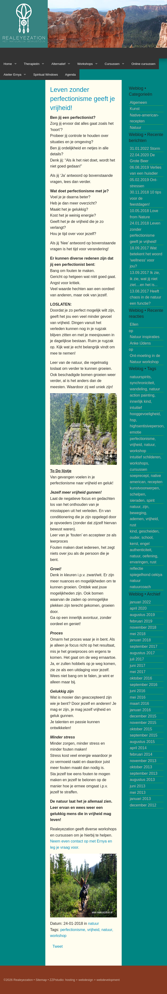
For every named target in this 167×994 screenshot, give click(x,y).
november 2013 (143, 761)
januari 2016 (140, 710)
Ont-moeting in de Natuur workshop (145, 359)
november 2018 (143, 627)
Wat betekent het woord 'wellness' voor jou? (146, 257)
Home (8, 64)
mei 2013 (138, 792)
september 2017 (143, 646)
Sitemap (41, 980)
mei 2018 (138, 634)
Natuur (135, 128)
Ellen (134, 324)
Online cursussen (143, 64)
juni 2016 (137, 691)
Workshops (85, 64)
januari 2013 (140, 799)
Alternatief (58, 64)
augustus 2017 (142, 653)
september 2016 (143, 685)
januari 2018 (140, 640)
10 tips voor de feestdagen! (145, 198)
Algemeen (138, 102)
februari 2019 (141, 621)
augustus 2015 (142, 742)
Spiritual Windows (45, 74)
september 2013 (143, 773)
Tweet (57, 946)
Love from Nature (144, 214)
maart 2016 (139, 703)
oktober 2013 (141, 767)
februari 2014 (141, 754)
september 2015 (143, 735)
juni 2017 (137, 666)
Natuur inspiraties (145, 337)
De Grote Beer (142, 158)
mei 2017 (138, 672)
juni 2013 (137, 786)
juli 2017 (137, 659)
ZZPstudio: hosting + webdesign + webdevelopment (85, 980)
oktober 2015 (141, 729)
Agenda (70, 74)
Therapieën (32, 64)
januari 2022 (140, 602)
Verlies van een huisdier (146, 170)
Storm (145, 148)
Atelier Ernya (12, 74)
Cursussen (112, 64)
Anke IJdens (140, 343)
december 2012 (143, 805)
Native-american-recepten (144, 118)
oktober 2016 (141, 678)
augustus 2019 (142, 615)
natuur (93, 923)
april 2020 (138, 608)
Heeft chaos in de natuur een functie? (145, 297)
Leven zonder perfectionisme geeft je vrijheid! (82, 98)
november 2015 (143, 723)
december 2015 (143, 716)
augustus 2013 (142, 780)
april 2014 (138, 748)
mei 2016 (138, 697)
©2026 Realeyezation (18, 980)
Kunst (135, 109)
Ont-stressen (143, 183)
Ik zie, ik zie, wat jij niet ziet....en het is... (145, 279)
